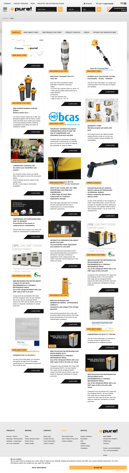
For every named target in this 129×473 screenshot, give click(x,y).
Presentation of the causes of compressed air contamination (24, 224)
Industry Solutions (86, 436)
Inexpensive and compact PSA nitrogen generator (64, 308)
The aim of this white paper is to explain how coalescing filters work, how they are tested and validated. (102, 85)
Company (7, 3)
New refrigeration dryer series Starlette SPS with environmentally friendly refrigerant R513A (27, 284)
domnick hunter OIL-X (20, 113)
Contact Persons (21, 3)
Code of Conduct (49, 443)
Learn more (35, 66)
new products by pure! (52, 32)
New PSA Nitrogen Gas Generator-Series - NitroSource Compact (64, 303)
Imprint (124, 470)
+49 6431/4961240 (114, 448)
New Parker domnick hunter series (25, 109)
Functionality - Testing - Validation (100, 78)
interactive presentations (104, 32)
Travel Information (49, 441)
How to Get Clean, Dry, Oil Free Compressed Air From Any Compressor (63, 190)
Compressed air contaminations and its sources (27, 220)
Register (88, 3)
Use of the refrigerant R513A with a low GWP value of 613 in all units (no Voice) (64, 361)
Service (83, 430)
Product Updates (67, 441)
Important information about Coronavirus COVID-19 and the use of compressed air (63, 131)
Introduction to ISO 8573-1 (24, 355)
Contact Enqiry (85, 446)
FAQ (81, 441)
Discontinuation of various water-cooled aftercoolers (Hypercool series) (100, 190)
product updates (73, 32)
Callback (83, 443)
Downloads (83, 439)
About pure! (47, 436)
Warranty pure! (94, 126)
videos (86, 32)
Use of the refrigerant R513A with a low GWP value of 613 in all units (102, 270)
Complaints (83, 448)
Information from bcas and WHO (61, 135)
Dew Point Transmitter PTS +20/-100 (62, 77)
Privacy (118, 470)
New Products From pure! (70, 439)
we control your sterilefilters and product (25, 169)
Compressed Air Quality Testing (101, 334)
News (33, 3)
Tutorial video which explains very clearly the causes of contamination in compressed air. (27, 230)
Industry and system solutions (51, 3)
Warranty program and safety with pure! (100, 129)
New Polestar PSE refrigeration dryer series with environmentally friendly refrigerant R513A (102, 263)
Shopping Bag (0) (120, 8)
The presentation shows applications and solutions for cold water (63, 246)
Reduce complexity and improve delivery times (99, 196)
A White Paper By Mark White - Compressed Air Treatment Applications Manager (61, 197)
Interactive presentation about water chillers (64, 241)
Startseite (5, 18)
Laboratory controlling (24, 166)
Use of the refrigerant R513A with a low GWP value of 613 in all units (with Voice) (102, 385)
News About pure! (67, 436)
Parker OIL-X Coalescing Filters (101, 76)
